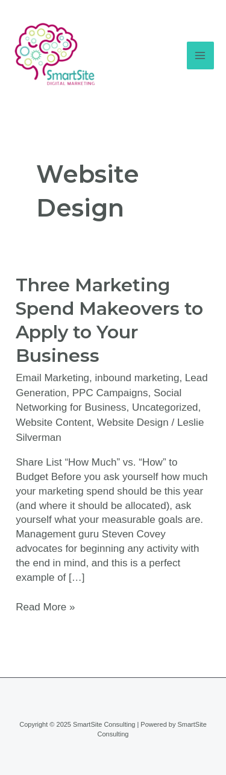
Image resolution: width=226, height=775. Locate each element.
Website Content (53, 422)
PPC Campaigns (110, 393)
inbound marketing (137, 378)
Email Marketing (52, 378)
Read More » (45, 606)
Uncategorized (165, 407)
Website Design (133, 422)
